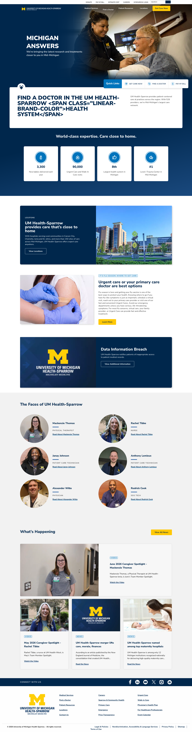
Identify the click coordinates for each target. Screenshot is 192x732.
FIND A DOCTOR (159, 84)
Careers (126, 2)
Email (170, 682)
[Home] (41, 10)
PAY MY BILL (181, 84)
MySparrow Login (141, 2)
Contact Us (64, 715)
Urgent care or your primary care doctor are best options (129, 284)
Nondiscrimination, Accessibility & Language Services (135, 727)
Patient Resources (126, 8)
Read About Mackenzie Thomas (66, 434)
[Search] (157, 1)
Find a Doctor (108, 9)
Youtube (145, 682)
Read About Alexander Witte (65, 499)
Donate (89, 2)
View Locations (36, 251)
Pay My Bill (100, 2)
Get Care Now (161, 8)
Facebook (130, 682)
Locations (144, 8)
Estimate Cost (113, 2)
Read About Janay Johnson (64, 467)
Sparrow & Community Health (111, 700)
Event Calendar (144, 715)
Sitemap (181, 727)
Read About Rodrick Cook (142, 499)
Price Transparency (106, 715)
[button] (168, 1)
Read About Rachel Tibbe (142, 434)
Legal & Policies (101, 727)
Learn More (107, 322)
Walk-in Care (143, 700)
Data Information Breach (124, 349)
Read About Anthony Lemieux (144, 467)
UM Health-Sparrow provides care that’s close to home (51, 227)
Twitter (153, 682)
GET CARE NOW (135, 84)
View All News (161, 532)
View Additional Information (117, 364)
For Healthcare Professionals (150, 710)
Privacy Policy (168, 727)
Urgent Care (143, 695)
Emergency (103, 710)
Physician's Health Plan (148, 705)
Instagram (161, 682)
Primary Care (104, 705)
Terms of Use (96, 729)
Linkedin (137, 682)
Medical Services (91, 8)
